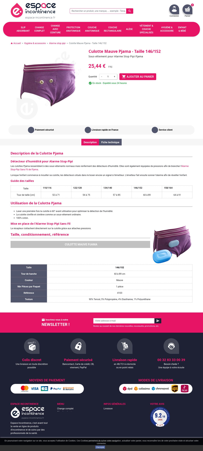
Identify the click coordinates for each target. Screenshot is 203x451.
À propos (108, 418)
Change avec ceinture (68, 418)
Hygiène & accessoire (68, 432)
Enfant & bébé (64, 429)
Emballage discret (113, 425)
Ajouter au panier (138, 77)
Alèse (60, 415)
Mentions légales (112, 412)
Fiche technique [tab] (110, 142)
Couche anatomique (67, 422)
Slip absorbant (64, 412)
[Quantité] (108, 76)
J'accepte (100, 447)
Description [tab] (90, 142)
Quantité (93, 76)
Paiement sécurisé (113, 422)
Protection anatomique (68, 435)
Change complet (65, 408)
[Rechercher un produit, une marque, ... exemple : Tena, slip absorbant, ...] (101, 11)
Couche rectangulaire (67, 425)
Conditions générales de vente (119, 415)
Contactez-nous (111, 429)
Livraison (108, 408)
